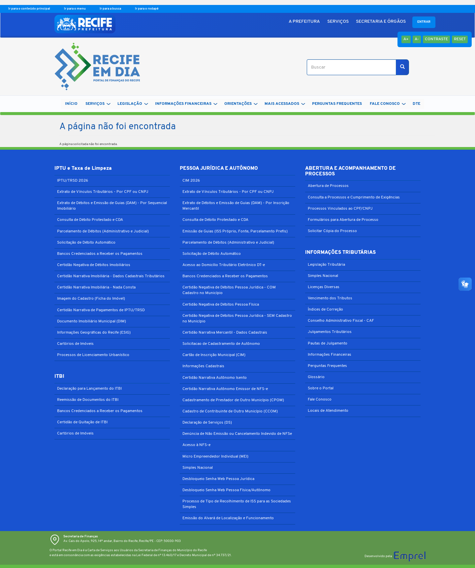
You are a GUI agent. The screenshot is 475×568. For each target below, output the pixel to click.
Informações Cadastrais (203, 366)
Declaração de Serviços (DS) (207, 423)
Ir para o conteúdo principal (29, 9)
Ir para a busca (111, 9)
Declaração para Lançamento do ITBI (89, 389)
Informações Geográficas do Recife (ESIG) (94, 333)
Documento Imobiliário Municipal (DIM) (91, 321)
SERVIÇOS (338, 21)
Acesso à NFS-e (196, 445)
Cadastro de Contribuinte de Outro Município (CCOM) (230, 411)
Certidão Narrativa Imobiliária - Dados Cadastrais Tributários (111, 276)
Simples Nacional (197, 468)
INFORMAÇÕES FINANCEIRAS (186, 104)
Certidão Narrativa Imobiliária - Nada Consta (96, 287)
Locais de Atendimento (328, 411)
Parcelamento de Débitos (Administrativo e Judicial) (103, 231)
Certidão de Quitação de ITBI (82, 422)
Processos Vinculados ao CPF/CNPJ (340, 209)
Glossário (316, 377)
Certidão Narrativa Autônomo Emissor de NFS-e (225, 389)
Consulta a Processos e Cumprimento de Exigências (354, 197)
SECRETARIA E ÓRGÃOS (381, 21)
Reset (460, 39)
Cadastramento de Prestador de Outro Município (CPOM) (233, 400)
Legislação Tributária (326, 265)
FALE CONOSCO (388, 104)
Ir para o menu (75, 9)
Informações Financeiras (329, 355)
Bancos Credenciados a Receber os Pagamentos (99, 254)
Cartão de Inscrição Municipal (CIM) (213, 355)
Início (71, 104)
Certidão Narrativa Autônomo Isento (214, 378)
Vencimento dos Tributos (330, 298)
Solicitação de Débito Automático (86, 243)
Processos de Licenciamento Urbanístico (93, 355)
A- (417, 39)
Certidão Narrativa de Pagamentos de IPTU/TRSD (101, 310)
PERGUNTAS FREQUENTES (337, 104)
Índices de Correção (325, 310)
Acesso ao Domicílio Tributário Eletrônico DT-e (223, 265)
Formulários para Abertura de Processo (343, 220)
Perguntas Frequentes (327, 366)
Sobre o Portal (320, 388)
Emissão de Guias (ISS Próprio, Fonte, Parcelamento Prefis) (235, 231)
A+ (406, 39)
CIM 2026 (191, 181)
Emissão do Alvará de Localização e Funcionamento (228, 518)
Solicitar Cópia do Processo (332, 231)
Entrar (423, 22)
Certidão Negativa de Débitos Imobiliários (93, 265)
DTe (416, 104)
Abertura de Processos (328, 186)
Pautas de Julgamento (327, 343)
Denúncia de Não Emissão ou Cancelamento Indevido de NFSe (237, 434)
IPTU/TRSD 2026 (72, 181)
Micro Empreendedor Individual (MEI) (215, 457)
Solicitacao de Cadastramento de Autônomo (221, 344)
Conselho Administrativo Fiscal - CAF (341, 321)
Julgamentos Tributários (330, 332)
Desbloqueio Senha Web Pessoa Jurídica (218, 479)
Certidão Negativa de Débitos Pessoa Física (220, 305)
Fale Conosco (320, 400)
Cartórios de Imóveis (75, 344)
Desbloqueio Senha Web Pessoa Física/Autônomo (226, 490)
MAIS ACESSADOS (285, 104)
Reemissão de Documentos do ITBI (87, 400)
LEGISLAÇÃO (132, 104)
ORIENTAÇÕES (241, 104)
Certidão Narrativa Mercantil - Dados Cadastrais (224, 333)
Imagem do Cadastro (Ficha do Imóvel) (91, 299)
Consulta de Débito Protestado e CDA (90, 220)
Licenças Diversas (323, 287)
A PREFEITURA (304, 21)
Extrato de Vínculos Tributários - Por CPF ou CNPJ (102, 192)
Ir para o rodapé (147, 9)
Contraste (436, 39)
